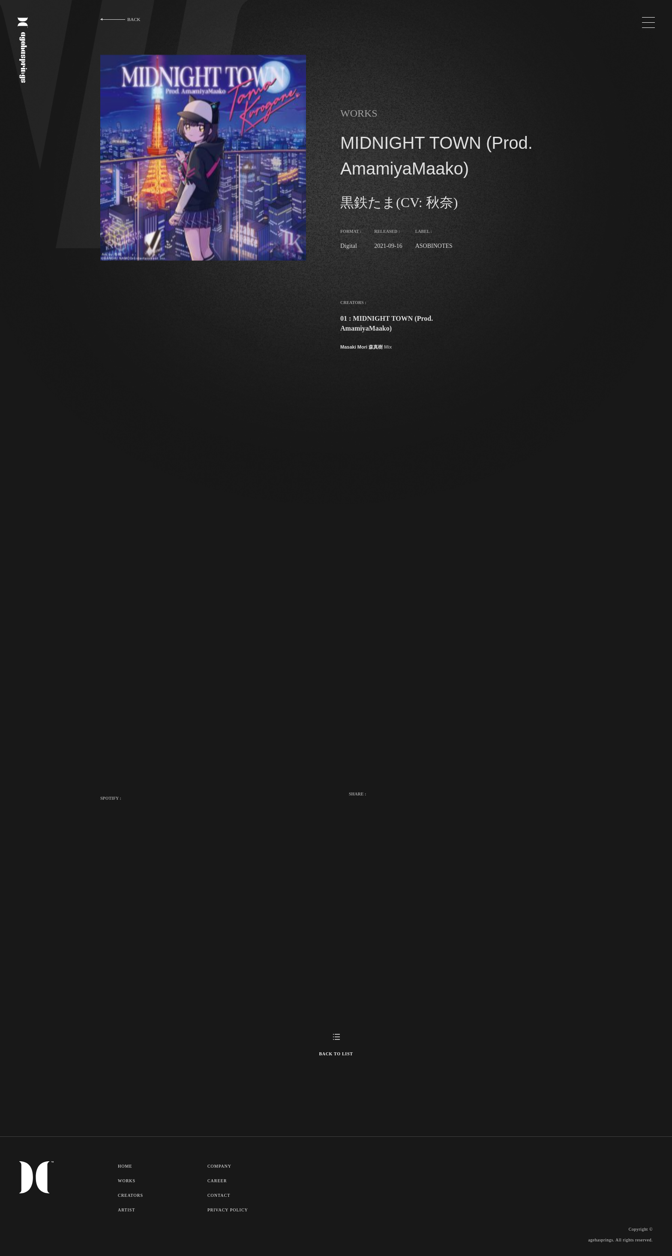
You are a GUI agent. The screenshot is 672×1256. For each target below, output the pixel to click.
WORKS (127, 1180)
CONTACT (220, 1194)
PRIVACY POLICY (229, 1208)
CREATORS (131, 1194)
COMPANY (220, 1166)
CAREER (218, 1180)
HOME (125, 1166)
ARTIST (126, 1208)
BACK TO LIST (336, 1054)
